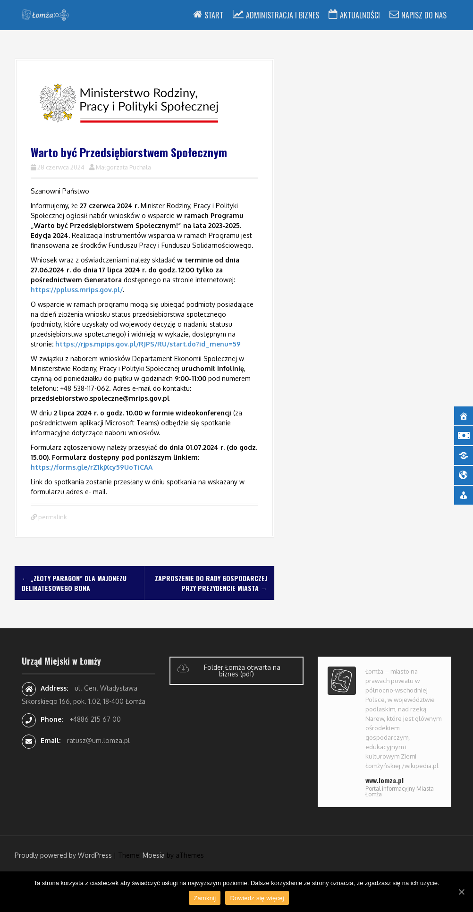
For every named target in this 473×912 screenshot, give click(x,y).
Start (213, 15)
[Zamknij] (461, 891)
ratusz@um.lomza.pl (98, 740)
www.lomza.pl (384, 780)
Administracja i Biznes (282, 15)
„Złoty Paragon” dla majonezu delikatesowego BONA (74, 583)
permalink (52, 517)
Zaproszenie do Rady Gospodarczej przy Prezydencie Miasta (211, 583)
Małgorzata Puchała (123, 167)
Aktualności (360, 15)
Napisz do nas (424, 15)
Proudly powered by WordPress (63, 855)
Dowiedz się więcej (257, 898)
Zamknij (205, 898)
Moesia (154, 855)
